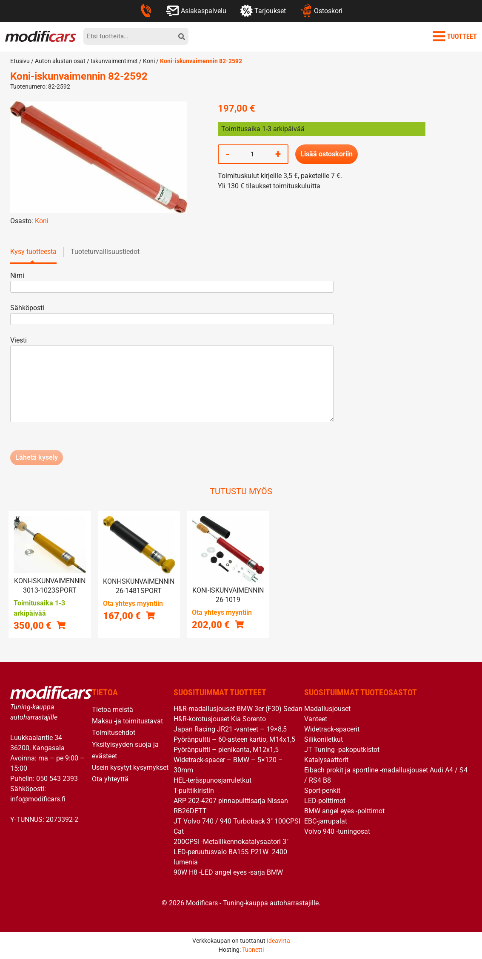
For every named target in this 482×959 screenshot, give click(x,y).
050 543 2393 (57, 779)
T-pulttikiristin (194, 790)
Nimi (172, 281)
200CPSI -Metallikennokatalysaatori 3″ (231, 842)
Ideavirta (278, 940)
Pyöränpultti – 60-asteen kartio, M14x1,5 (234, 739)
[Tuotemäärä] (252, 154)
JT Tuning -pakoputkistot (341, 750)
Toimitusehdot (113, 733)
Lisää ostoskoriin (326, 154)
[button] (61, 625)
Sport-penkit (322, 790)
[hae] (181, 36)
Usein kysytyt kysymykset (130, 767)
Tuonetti (253, 949)
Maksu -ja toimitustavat (127, 721)
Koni (149, 61)
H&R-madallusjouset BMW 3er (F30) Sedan (238, 709)
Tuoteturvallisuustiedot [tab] (105, 252)
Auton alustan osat (60, 61)
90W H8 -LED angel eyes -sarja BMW (228, 872)
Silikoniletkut (323, 739)
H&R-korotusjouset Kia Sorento (220, 719)
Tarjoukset (263, 10)
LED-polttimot (324, 801)
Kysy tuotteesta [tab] (33, 252)
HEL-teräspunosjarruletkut (212, 780)
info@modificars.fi (38, 799)
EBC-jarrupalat (325, 821)
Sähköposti (172, 313)
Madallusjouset (327, 709)
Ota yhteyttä (110, 779)
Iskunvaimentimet (114, 61)
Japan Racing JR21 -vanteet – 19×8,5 (230, 729)
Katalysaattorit (326, 760)
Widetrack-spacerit (331, 729)
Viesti (172, 380)
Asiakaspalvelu (196, 10)
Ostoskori (320, 10)
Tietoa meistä (112, 710)
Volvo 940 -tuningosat (337, 831)
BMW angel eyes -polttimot (344, 811)
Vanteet (315, 719)
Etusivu (20, 61)
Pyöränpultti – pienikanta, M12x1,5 (226, 750)
